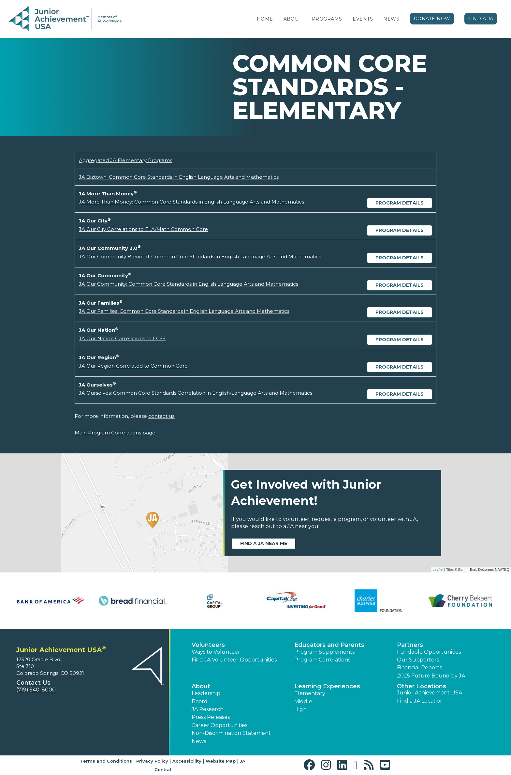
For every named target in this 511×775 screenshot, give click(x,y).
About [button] (201, 686)
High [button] (300, 709)
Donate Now (432, 19)
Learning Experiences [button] (327, 686)
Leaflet (437, 569)
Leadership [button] (206, 693)
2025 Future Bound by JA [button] (431, 676)
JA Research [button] (208, 709)
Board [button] (200, 701)
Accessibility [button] (186, 761)
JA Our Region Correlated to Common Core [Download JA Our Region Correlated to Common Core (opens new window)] (133, 366)
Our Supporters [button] (418, 660)
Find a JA (480, 19)
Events (363, 19)
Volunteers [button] (208, 645)
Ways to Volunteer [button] (216, 652)
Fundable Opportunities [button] (429, 652)
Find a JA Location (420, 701)
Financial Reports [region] (419, 667)
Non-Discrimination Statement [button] (231, 733)
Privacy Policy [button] (152, 761)
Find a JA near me (263, 543)
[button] (310, 765)
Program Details (399, 203)
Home (265, 19)
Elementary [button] (309, 693)
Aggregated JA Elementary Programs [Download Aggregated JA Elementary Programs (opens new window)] (125, 160)
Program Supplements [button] (324, 652)
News (391, 19)
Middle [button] (303, 701)
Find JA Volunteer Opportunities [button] (234, 660)
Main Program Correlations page (115, 433)
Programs (327, 19)
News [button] (199, 741)
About (292, 19)
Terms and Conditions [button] (106, 761)
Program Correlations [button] (322, 660)
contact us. (161, 416)
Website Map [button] (221, 761)
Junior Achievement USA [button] (429, 693)
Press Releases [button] (211, 717)
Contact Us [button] (33, 683)
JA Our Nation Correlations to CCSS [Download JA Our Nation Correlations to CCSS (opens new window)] (122, 338)
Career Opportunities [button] (219, 725)
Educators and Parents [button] (329, 645)
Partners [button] (410, 645)
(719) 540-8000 (36, 690)
